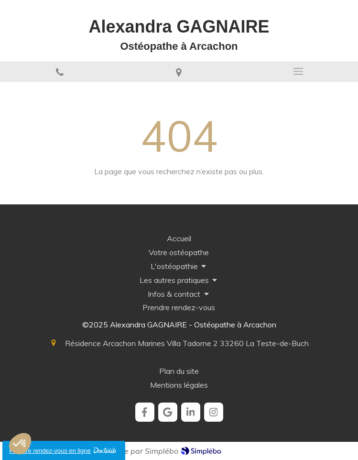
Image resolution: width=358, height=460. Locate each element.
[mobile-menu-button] (298, 71)
